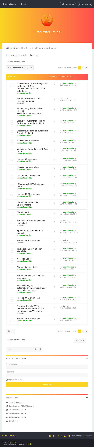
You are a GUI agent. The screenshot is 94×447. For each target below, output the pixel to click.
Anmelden (10, 358)
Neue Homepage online (28, 167)
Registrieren (21, 358)
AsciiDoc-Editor (24, 258)
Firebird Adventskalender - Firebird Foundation (29, 99)
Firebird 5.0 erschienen (27, 159)
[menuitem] (23, 4)
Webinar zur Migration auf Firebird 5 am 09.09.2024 (32, 131)
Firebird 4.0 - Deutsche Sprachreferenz (27, 203)
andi (22, 242)
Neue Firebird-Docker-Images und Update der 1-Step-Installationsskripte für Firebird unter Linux (32, 87)
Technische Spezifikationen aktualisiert (29, 249)
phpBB (13, 442)
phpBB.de (28, 444)
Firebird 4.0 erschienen (27, 267)
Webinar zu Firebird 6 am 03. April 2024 (32, 150)
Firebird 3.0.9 (23, 212)
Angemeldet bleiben (15, 379)
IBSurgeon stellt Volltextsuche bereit (31, 185)
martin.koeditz (26, 93)
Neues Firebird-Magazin (28, 140)
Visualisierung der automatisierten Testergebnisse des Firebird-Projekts (32, 287)
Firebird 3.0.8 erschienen (28, 240)
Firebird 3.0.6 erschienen (28, 318)
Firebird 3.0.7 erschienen (28, 297)
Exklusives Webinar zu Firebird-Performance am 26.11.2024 (31, 121)
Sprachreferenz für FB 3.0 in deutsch (30, 231)
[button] (86, 67)
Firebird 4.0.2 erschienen (28, 175)
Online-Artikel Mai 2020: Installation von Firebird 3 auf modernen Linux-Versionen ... (30, 308)
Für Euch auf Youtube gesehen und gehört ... (31, 221)
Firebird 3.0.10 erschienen (29, 194)
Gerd (22, 103)
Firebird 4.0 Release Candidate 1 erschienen (32, 276)
